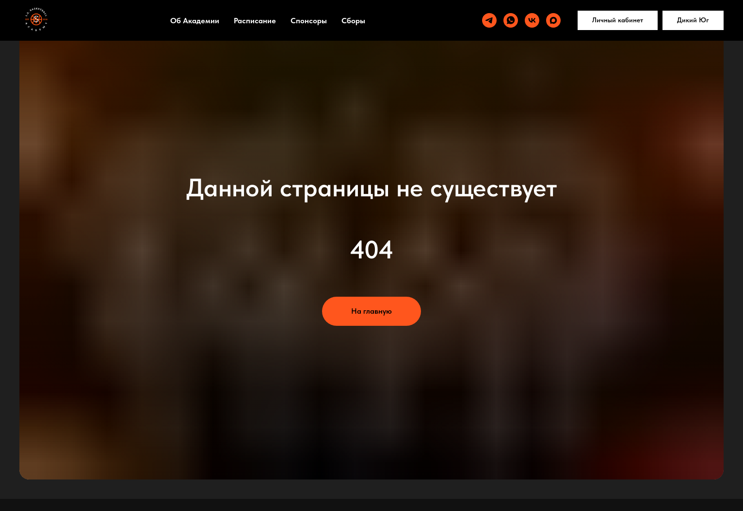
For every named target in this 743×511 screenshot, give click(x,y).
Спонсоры (309, 20)
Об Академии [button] (194, 20)
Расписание (255, 20)
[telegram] (489, 20)
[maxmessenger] (553, 20)
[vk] (532, 20)
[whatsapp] (510, 20)
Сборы (353, 20)
